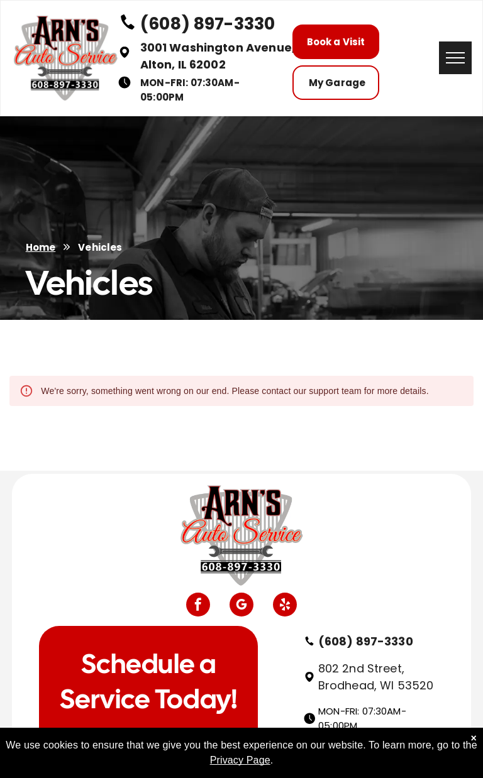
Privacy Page (240, 760)
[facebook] (198, 606)
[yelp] (285, 606)
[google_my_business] (241, 606)
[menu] (455, 57)
